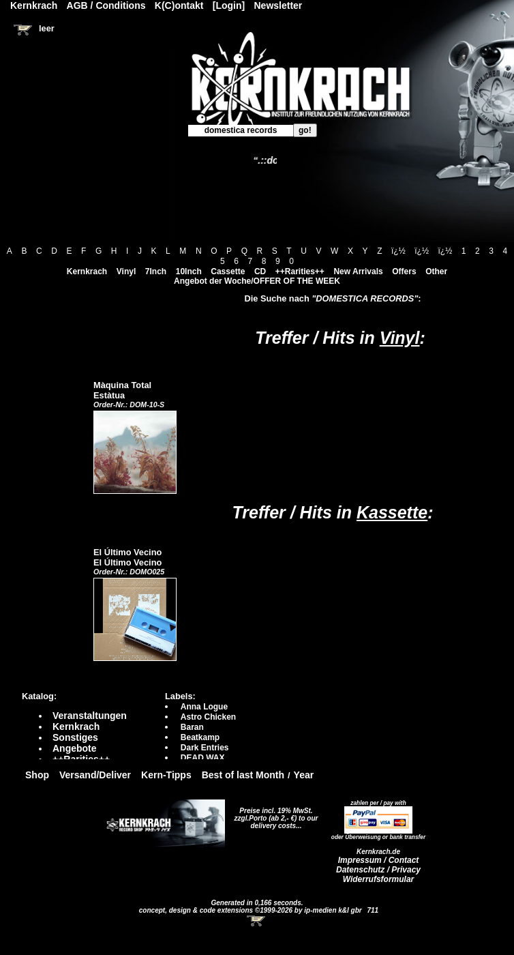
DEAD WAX (203, 758)
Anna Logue (204, 706)
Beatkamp (200, 737)
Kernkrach (87, 271)
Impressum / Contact (378, 860)
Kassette (392, 512)
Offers (404, 271)
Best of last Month (243, 774)
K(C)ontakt (179, 5)
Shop (37, 774)
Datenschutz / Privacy (378, 870)
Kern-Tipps (166, 774)
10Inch (189, 271)
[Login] (229, 5)
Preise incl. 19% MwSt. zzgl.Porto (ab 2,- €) (274, 814)
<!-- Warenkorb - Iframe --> (257, 921)
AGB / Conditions (106, 5)
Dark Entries (205, 747)
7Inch (155, 271)
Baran (192, 727)
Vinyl (126, 271)
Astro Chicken (208, 717)
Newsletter (278, 5)
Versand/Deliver (95, 774)
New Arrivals (357, 271)
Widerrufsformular (378, 879)
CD (260, 271)
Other (436, 271)
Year (304, 774)
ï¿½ (398, 251)
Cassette (228, 271)
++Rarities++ (299, 271)
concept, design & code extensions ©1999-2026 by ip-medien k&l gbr (251, 910)
